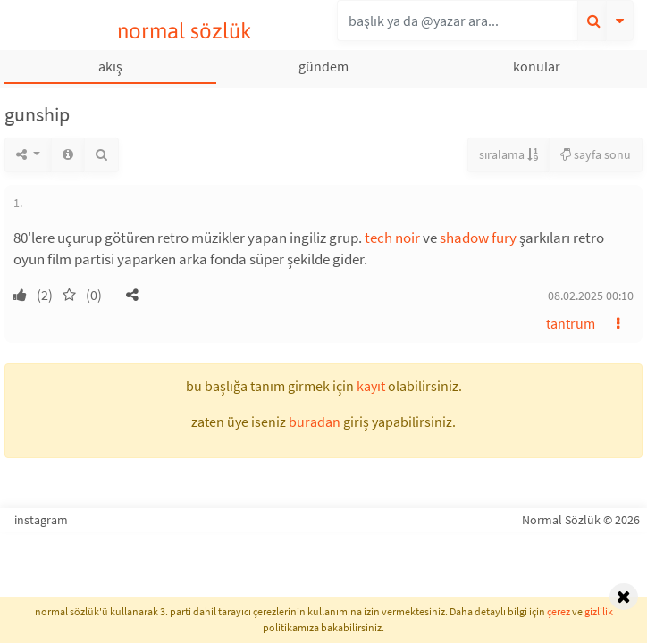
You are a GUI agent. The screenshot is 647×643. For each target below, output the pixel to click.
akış (110, 66)
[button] (132, 295)
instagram (41, 520)
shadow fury (478, 237)
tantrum (570, 323)
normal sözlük (184, 31)
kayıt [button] (371, 386)
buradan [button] (314, 421)
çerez (558, 611)
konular (536, 66)
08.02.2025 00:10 (591, 296)
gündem (323, 66)
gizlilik (598, 611)
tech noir (392, 237)
